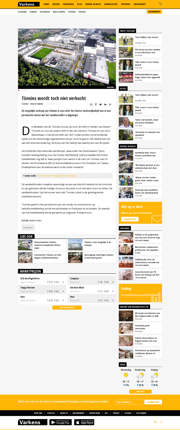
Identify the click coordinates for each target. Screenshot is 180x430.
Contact (51, 413)
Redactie (64, 413)
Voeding (82, 11)
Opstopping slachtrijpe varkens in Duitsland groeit (98, 256)
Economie (22, 11)
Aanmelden (130, 219)
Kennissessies (111, 4)
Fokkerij (33, 11)
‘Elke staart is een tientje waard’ (147, 63)
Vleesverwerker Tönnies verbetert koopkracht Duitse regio (47, 245)
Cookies (127, 413)
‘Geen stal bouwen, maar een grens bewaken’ (146, 121)
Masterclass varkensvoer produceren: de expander (146, 248)
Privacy (116, 413)
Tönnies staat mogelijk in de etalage (56, 175)
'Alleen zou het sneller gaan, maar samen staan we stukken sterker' (146, 179)
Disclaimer (141, 413)
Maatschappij (59, 11)
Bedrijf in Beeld (93, 4)
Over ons (38, 413)
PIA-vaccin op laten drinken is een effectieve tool (147, 51)
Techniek (72, 11)
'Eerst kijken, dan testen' (146, 37)
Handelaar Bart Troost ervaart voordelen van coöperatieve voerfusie (146, 154)
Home (46, 4)
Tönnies (27, 227)
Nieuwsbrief (140, 4)
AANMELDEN (153, 402)
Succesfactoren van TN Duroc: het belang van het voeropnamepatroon (147, 273)
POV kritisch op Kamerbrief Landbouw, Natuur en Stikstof (147, 352)
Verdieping (68, 4)
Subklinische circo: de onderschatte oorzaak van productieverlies (147, 261)
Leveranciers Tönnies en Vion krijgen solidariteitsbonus (47, 256)
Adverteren (94, 413)
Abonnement (154, 11)
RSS (106, 413)
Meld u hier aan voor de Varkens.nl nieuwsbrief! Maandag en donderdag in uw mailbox (63, 401)
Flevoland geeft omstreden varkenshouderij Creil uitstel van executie (145, 327)
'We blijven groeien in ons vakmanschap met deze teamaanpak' (147, 166)
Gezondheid (45, 11)
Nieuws (56, 4)
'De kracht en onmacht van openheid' (147, 133)
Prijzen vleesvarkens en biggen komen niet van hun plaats (146, 339)
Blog (79, 4)
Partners (125, 4)
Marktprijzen (30, 271)
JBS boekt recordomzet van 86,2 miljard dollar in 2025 (147, 314)
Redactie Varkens (36, 104)
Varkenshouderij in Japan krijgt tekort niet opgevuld (147, 76)
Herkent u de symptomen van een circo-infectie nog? (147, 236)
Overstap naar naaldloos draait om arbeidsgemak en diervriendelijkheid (146, 191)
